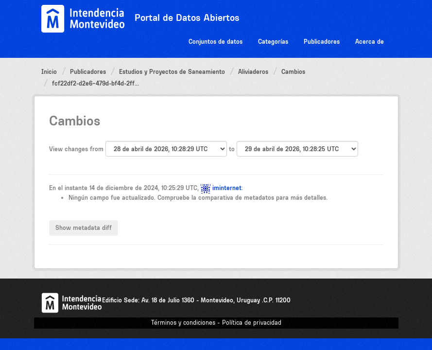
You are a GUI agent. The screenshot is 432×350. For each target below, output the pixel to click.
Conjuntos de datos (215, 41)
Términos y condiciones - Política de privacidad (216, 322)
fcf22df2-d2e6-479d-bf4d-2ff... (95, 83)
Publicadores (322, 41)
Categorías (273, 41)
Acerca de (369, 41)
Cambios (293, 71)
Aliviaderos (253, 71)
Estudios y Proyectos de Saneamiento (172, 71)
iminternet (227, 188)
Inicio (49, 71)
